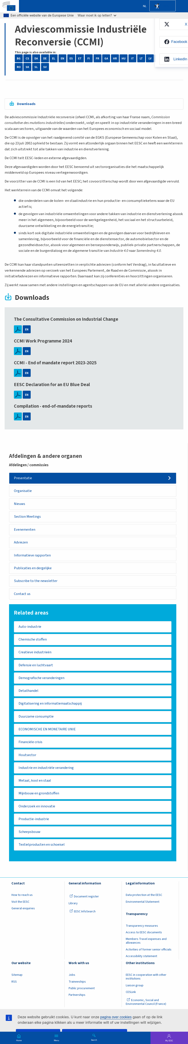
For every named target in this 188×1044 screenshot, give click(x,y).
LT (141, 58)
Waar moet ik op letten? (97, 15)
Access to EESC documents (144, 937)
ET (80, 58)
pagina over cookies (116, 1017)
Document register (84, 901)
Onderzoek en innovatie (38, 810)
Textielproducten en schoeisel (43, 849)
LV (150, 58)
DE (45, 58)
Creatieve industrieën (36, 654)
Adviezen (21, 543)
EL (53, 58)
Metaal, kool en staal (35, 784)
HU (124, 58)
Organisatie (23, 491)
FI (88, 58)
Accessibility (157, 6)
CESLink (131, 996)
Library (73, 908)
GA (106, 58)
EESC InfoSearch (83, 916)
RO (19, 67)
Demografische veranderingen (42, 680)
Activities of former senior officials (148, 954)
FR (97, 58)
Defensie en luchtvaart (37, 667)
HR (115, 58)
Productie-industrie (35, 823)
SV (45, 67)
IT (132, 58)
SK (27, 67)
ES (71, 58)
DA (36, 58)
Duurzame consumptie (37, 719)
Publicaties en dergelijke (34, 569)
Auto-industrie (30, 628)
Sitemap (17, 979)
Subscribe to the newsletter (36, 582)
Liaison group (134, 990)
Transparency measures (142, 930)
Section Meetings (28, 517)
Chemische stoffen (33, 641)
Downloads (26, 104)
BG (19, 58)
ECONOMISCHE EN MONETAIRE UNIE (47, 732)
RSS (14, 986)
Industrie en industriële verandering (47, 771)
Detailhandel (29, 693)
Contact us (22, 595)
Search (94, 1039)
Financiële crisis (31, 745)
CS (27, 58)
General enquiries (23, 913)
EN (62, 58)
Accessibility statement (141, 960)
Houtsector (28, 758)
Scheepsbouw (30, 836)
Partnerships (77, 999)
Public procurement (82, 993)
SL (36, 67)
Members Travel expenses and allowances (146, 945)
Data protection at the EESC (144, 899)
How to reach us (22, 899)
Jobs (72, 979)
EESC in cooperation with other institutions (146, 981)
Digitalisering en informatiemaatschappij (51, 706)
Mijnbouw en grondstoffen (39, 797)
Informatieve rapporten (33, 556)
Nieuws (20, 504)
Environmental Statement (142, 906)
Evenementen (25, 530)
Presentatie (23, 478)
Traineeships (77, 986)
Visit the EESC (20, 906)
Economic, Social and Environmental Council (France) (146, 1006)
